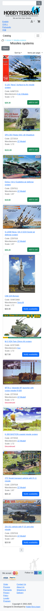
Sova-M (20, 303)
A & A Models (22, 94)
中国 (4, 30)
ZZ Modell (21, 141)
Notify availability (31, 309)
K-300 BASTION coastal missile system (21, 434)
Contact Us (21, 584)
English (5, 22)
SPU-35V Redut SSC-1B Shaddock (19, 135)
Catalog (7, 35)
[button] (29, 21)
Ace (19, 348)
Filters (5, 48)
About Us (20, 587)
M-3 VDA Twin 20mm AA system (18, 341)
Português (6, 27)
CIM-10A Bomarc (12, 296)
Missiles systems (20, 40)
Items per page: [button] (34, 53)
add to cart (33, 102)
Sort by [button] (18, 53)
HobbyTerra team (33, 607)
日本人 (5, 24)
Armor (8, 40)
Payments (7, 590)
